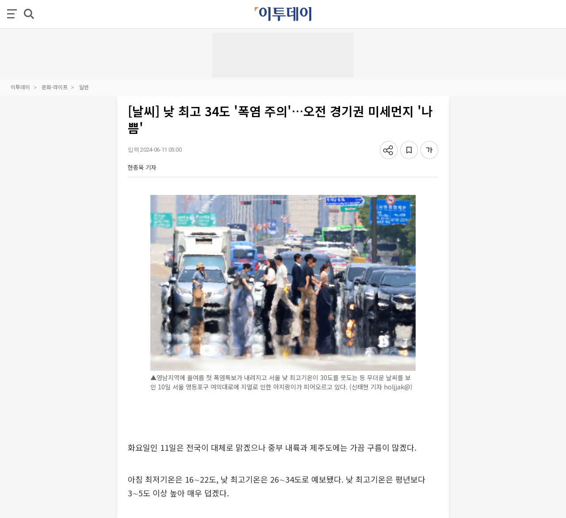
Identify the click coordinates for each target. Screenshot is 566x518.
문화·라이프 (55, 87)
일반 (84, 87)
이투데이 (20, 87)
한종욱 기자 (142, 167)
